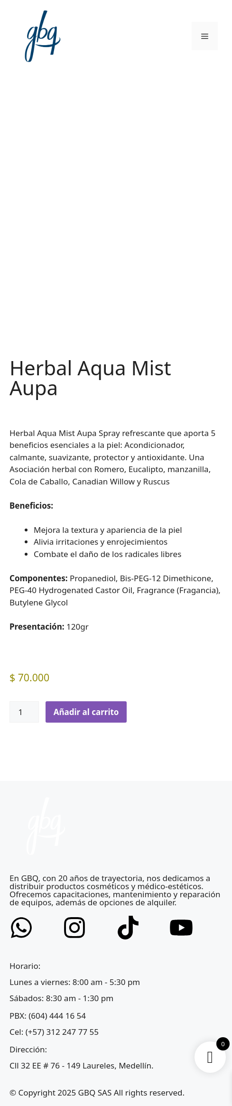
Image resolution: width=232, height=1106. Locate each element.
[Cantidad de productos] (24, 712)
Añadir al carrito (86, 711)
